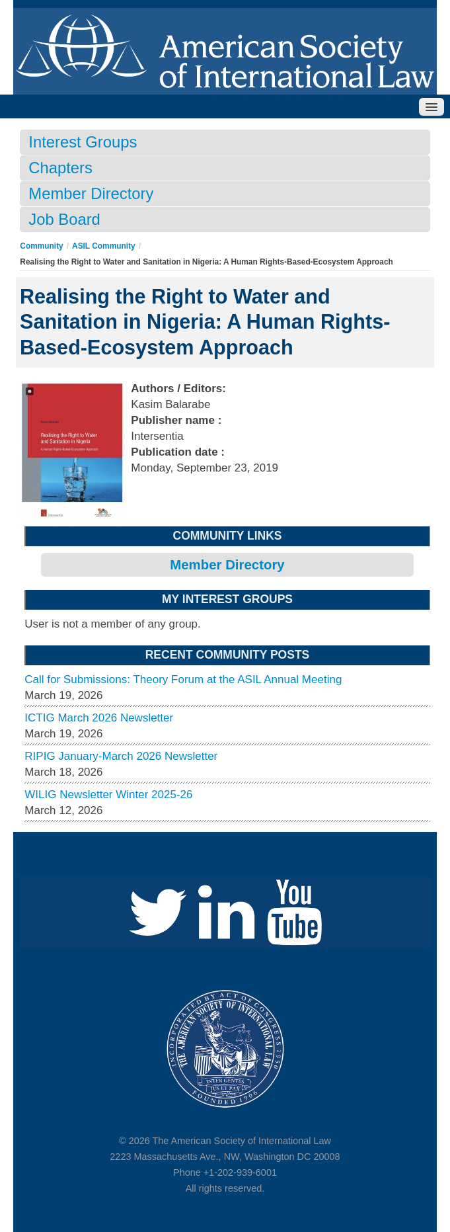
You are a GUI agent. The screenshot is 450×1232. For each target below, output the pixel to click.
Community (41, 246)
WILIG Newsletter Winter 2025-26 (108, 794)
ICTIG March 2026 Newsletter (98, 718)
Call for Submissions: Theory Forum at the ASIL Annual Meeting (183, 679)
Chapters (60, 168)
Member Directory (90, 193)
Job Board (64, 219)
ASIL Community (103, 246)
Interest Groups (82, 142)
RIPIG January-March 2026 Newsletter (120, 756)
